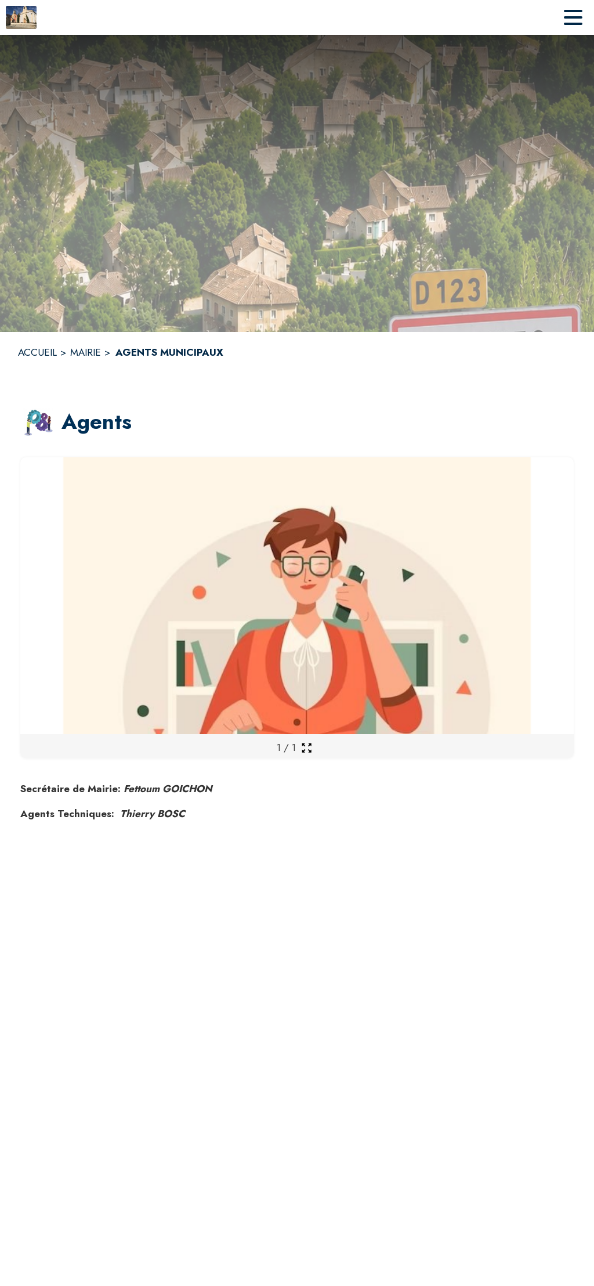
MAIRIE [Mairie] (85, 352)
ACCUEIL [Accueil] (37, 352)
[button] (38, 422)
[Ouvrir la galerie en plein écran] (306, 747)
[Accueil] (21, 17)
